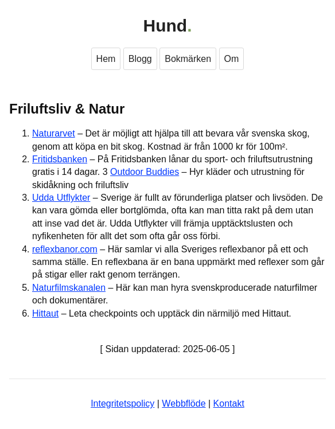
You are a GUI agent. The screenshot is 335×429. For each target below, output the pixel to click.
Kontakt (228, 403)
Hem (106, 59)
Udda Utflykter (61, 197)
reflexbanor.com (65, 249)
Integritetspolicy (122, 403)
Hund (165, 25)
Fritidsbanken (59, 159)
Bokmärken (188, 59)
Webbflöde (183, 403)
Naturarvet (53, 133)
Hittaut (45, 313)
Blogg (140, 59)
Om (231, 59)
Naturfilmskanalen (69, 287)
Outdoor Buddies (144, 172)
